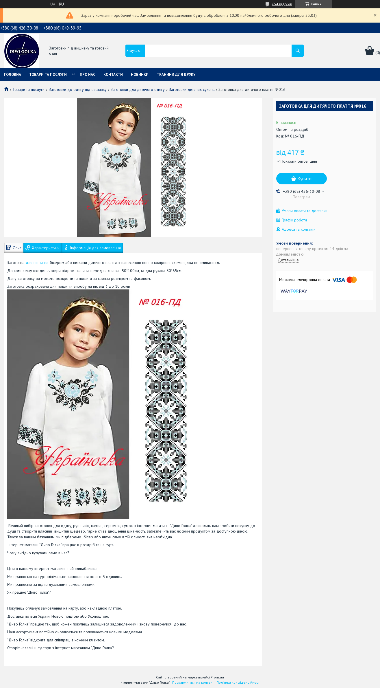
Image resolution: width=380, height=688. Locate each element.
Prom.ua (217, 677)
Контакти (113, 74)
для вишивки (37, 262)
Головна (12, 74)
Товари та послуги (48, 74)
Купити (304, 178)
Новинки (140, 74)
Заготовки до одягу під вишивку (78, 89)
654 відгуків (282, 4)
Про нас (87, 74)
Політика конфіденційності (238, 682)
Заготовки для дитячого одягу (138, 89)
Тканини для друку (176, 74)
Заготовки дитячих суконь (191, 89)
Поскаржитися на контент (193, 682)
